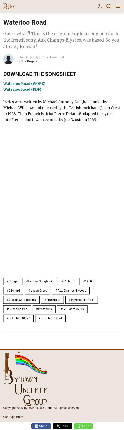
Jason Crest (39, 290)
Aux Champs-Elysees (72, 290)
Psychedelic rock (82, 299)
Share (41, 426)
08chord (14, 290)
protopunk (45, 309)
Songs (13, 281)
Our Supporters (13, 417)
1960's (89, 281)
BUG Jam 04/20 (19, 318)
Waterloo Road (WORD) (24, 83)
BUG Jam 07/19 (73, 309)
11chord (68, 281)
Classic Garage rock (22, 299)
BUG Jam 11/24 (51, 318)
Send (83, 426)
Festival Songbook (40, 281)
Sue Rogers (29, 61)
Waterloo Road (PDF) (22, 89)
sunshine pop (18, 309)
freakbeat (53, 299)
